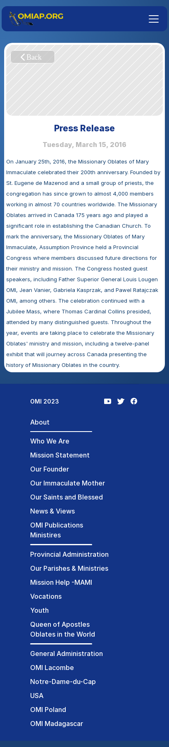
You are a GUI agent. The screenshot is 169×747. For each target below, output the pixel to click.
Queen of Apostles (60, 624)
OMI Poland (48, 709)
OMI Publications (56, 525)
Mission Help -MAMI (61, 582)
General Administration (66, 653)
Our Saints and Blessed (66, 497)
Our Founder (49, 469)
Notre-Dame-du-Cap (63, 681)
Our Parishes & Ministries (69, 568)
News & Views (52, 511)
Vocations (46, 596)
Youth (39, 610)
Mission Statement (60, 455)
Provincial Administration (69, 554)
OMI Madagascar (56, 723)
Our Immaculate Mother (67, 483)
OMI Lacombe (52, 667)
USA (36, 695)
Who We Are (49, 441)
